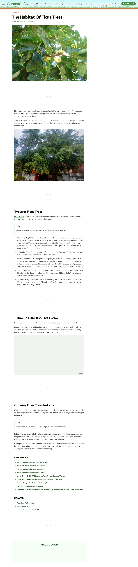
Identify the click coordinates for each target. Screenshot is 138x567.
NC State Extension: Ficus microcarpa (30, 486)
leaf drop (68, 446)
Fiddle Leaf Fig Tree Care (25, 503)
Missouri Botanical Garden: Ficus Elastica (31, 466)
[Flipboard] (115, 4)
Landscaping (77, 4)
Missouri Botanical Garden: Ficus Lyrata (30, 469)
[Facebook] (112, 4)
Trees (67, 4)
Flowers (39, 4)
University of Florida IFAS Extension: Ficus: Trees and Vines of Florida (41, 476)
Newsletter (128, 4)
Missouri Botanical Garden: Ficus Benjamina (32, 462)
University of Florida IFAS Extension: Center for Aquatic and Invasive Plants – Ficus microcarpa (50, 489)
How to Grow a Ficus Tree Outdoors (29, 510)
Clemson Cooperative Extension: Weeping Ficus (33, 483)
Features (88, 4)
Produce (48, 4)
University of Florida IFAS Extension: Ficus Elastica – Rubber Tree (39, 479)
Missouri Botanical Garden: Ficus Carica (30, 472)
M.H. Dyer (16, 21)
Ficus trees (18, 216)
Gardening (59, 4)
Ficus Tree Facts (22, 506)
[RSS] (118, 4)
